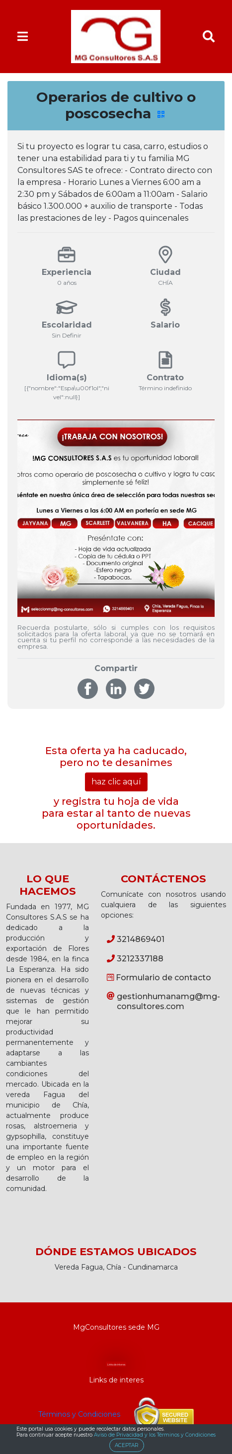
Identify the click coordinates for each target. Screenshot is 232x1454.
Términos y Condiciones (79, 1414)
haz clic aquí (116, 781)
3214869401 (135, 939)
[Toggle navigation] (22, 36)
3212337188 (135, 958)
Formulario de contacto (159, 977)
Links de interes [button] (116, 1364)
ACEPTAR (127, 1445)
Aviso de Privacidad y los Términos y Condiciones (155, 1435)
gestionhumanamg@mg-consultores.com (163, 1001)
